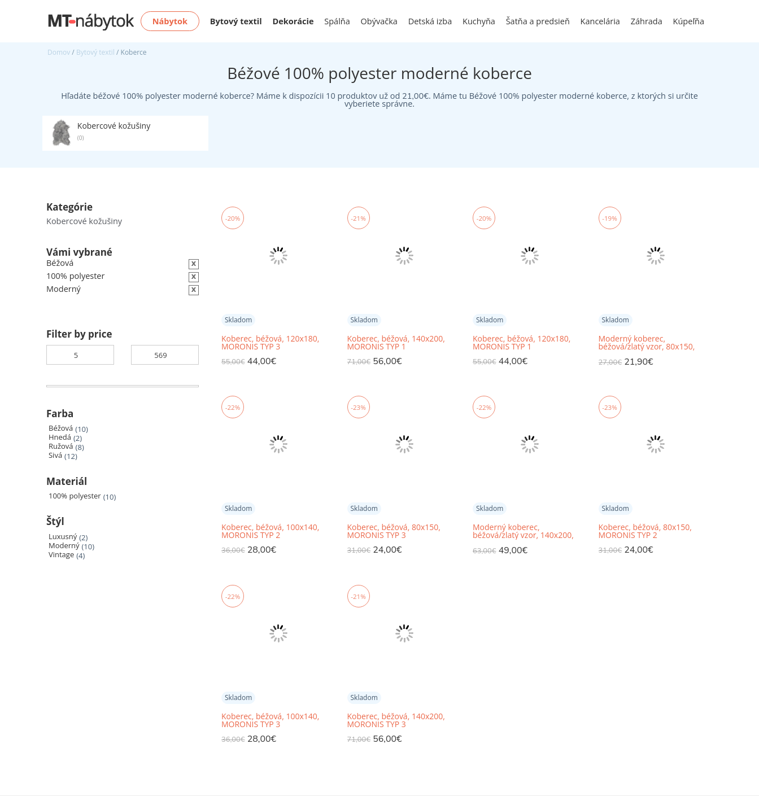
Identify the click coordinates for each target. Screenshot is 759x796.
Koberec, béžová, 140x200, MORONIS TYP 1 (396, 343)
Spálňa (337, 21)
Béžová (61, 428)
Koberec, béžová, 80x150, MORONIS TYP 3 (393, 531)
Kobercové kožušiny (84, 221)
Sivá (55, 455)
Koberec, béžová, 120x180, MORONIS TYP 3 (270, 343)
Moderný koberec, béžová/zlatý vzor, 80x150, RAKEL (647, 343)
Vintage (61, 554)
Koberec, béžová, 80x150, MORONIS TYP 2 (645, 531)
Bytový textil (95, 52)
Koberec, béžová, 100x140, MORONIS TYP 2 (270, 531)
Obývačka (379, 21)
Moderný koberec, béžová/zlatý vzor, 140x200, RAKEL (523, 531)
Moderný (64, 545)
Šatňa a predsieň (538, 21)
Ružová (61, 446)
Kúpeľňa (688, 21)
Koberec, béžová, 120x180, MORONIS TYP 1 (521, 343)
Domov (58, 52)
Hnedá (60, 437)
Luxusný (63, 536)
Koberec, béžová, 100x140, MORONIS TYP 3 (270, 720)
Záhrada (646, 21)
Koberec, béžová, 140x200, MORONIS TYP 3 (396, 720)
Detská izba (430, 21)
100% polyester (75, 496)
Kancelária (600, 21)
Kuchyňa (479, 21)
